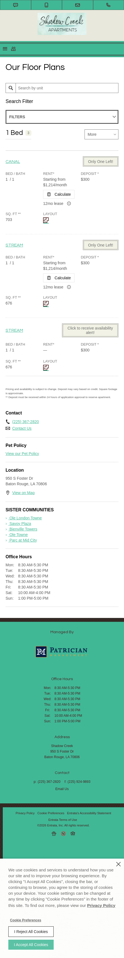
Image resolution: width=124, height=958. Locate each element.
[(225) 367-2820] (108, 5)
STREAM (14, 245)
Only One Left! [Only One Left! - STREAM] (100, 245)
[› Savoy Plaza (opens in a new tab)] (18, 523)
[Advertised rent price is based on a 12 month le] (69, 203)
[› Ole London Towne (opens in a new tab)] (24, 518)
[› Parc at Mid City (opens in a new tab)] (21, 540)
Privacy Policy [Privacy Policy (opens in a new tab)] (25, 813)
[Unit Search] (67, 88)
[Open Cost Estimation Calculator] (58, 194)
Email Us (62, 789)
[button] (15, 5)
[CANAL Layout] (46, 220)
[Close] (118, 864)
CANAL (13, 161)
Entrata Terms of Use (62, 819)
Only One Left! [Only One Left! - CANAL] (100, 161)
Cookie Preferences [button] (51, 813)
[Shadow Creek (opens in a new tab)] (62, 651)
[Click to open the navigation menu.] (5, 49)
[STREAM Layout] (46, 303)
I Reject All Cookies (31, 931)
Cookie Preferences (25, 920)
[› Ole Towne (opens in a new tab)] (17, 534)
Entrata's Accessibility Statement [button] (89, 813)
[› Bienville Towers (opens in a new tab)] (21, 529)
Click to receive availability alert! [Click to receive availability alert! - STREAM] (90, 330)
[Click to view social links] (13, 48)
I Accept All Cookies (31, 944)
